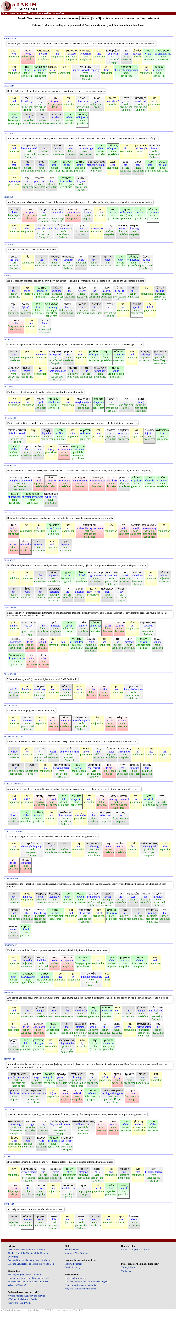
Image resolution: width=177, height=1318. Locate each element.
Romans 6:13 (10, 608)
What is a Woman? (17, 1285)
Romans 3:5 (9, 560)
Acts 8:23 (8, 387)
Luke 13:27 (9, 86)
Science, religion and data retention (24, 1274)
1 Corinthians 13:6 (13, 705)
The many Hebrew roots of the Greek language (87, 1281)
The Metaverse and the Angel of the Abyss (28, 1281)
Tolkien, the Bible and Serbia (23, 1299)
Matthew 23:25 (11, 38)
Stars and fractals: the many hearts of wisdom (29, 1260)
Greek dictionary (73, 1267)
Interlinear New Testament (77, 1253)
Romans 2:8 (9, 513)
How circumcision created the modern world (29, 1278)
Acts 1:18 (8, 339)
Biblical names (72, 1249)
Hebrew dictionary (73, 1263)
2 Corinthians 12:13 (13, 736)
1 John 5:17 (9, 1204)
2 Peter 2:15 (9, 1109)
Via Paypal (126, 1271)
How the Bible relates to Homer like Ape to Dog (31, 1263)
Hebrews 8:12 (10, 945)
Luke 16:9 (8, 197)
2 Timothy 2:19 (11, 879)
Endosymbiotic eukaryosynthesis (80, 1285)
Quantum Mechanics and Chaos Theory (27, 1249)
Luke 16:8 (8, 133)
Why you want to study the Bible (80, 1288)
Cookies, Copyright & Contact (135, 1249)
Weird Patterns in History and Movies (27, 1295)
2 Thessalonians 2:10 (14, 784)
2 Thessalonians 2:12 (14, 831)
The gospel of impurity (75, 1278)
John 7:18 (8, 276)
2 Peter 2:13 (9, 1059)
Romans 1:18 (10, 418)
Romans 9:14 (10, 674)
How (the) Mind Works (20, 1303)
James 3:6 (8, 993)
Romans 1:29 (10, 465)
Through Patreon (129, 1267)
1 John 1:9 (8, 1157)
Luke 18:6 (8, 244)
